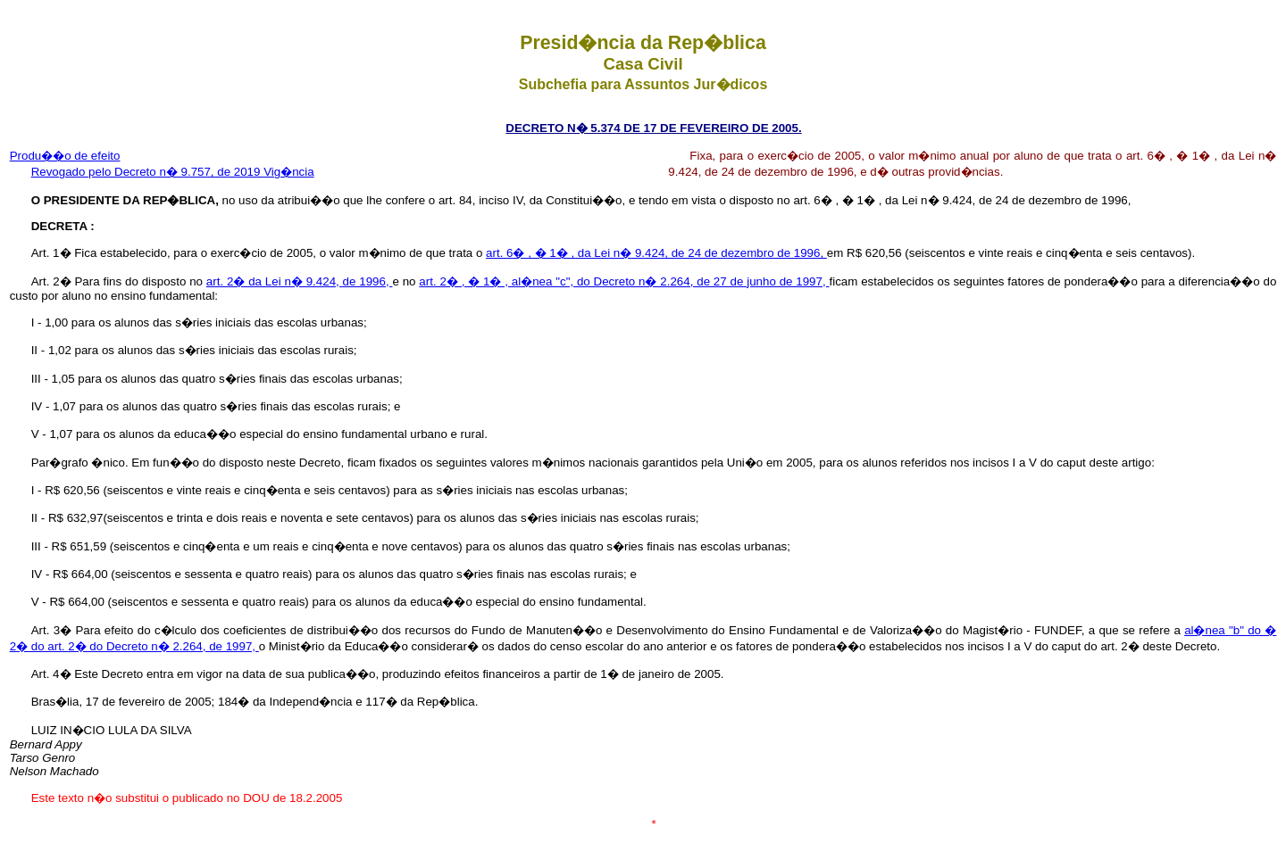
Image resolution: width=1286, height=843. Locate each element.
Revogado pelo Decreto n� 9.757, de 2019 (147, 171)
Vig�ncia (288, 171)
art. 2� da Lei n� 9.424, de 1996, (299, 281)
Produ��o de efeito (65, 155)
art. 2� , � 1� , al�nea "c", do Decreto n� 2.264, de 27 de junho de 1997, (624, 281)
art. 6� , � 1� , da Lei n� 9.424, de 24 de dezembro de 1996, (656, 253)
